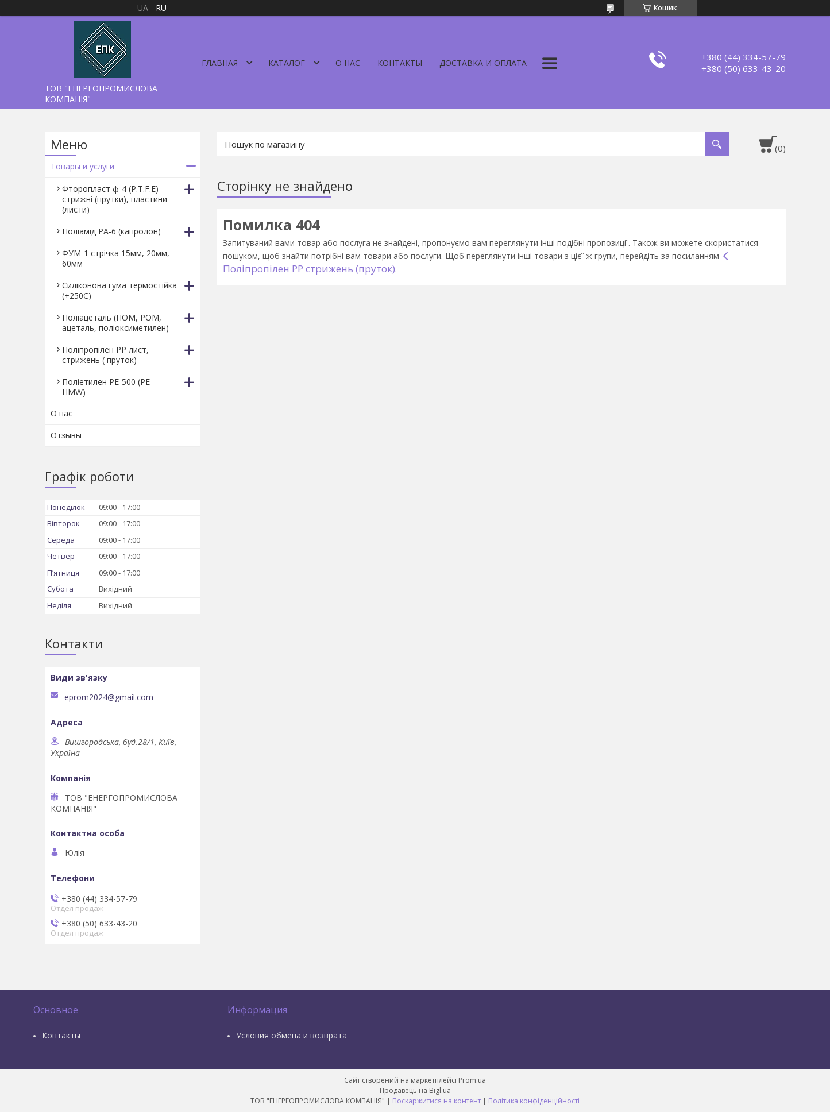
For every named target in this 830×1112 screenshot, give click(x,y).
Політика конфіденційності (534, 1101)
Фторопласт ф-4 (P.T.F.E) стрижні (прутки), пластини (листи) (114, 199)
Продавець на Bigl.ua (415, 1090)
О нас (347, 62)
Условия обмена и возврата (291, 1035)
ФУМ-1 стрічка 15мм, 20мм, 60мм (115, 258)
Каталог (286, 62)
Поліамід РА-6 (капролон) (111, 231)
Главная (220, 62)
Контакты (399, 62)
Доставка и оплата (483, 62)
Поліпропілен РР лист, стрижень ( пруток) (105, 354)
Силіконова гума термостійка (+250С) (119, 290)
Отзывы (66, 435)
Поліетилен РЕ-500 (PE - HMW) (108, 386)
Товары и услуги (82, 166)
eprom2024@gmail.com (108, 697)
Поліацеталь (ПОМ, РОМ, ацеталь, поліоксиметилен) (115, 322)
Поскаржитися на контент (436, 1101)
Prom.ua (472, 1080)
